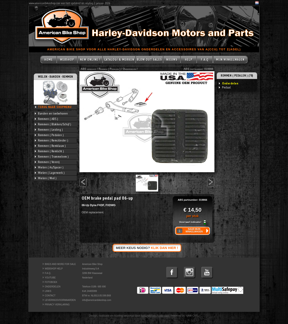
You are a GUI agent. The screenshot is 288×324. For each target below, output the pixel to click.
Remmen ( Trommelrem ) (52, 156)
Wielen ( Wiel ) (45, 178)
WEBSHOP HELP (54, 268)
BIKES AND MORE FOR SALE (60, 264)
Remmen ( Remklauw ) (50, 146)
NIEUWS (172, 59)
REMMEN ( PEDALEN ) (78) (237, 75)
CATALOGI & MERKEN (119, 59)
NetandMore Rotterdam (155, 315)
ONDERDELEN (52, 286)
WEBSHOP (67, 59)
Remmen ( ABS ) (46, 119)
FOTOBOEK (51, 282)
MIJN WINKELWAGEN (230, 59)
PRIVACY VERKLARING (57, 304)
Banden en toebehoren (51, 113)
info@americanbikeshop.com (96, 300)
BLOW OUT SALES (149, 59)
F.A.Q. (48, 273)
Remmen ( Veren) (47, 162)
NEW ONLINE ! (90, 59)
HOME (48, 59)
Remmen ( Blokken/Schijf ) (53, 124)
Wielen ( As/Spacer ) (49, 167)
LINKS (48, 291)
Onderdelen (129, 69)
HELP (188, 59)
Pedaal (225, 87)
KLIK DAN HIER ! (164, 248)
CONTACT (50, 295)
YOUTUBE (50, 277)
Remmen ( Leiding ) (49, 130)
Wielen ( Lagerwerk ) (49, 173)
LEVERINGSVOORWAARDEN (60, 300)
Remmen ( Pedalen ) (49, 135)
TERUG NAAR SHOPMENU (55, 107)
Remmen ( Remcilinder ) (51, 140)
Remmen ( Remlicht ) (49, 151)
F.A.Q (205, 59)
